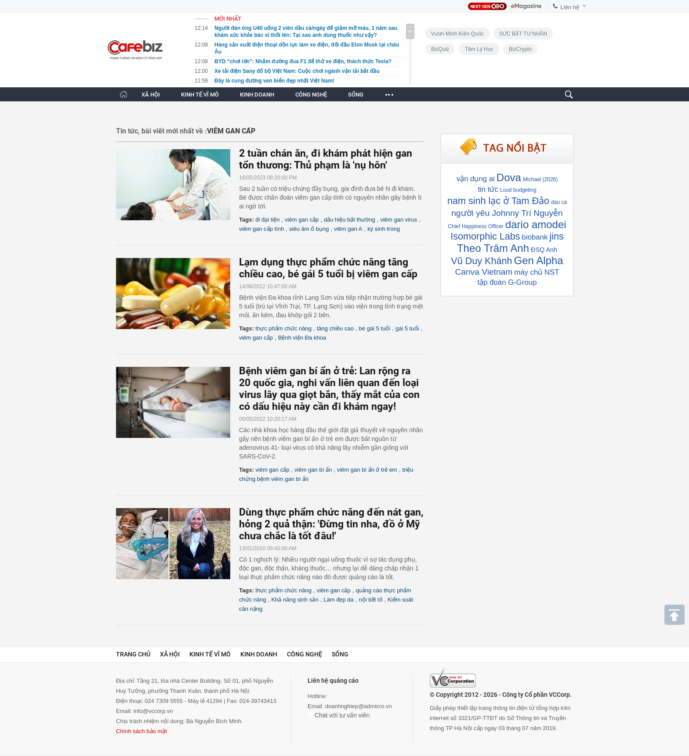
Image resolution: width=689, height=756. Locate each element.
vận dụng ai (476, 179)
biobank (535, 237)
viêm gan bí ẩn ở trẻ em (367, 469)
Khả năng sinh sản (294, 599)
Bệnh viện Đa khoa (302, 337)
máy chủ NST (536, 272)
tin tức (488, 189)
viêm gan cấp (302, 219)
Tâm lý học (479, 49)
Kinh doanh (258, 654)
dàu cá (559, 202)
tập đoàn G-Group (507, 282)
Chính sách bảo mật (141, 731)
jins (556, 236)
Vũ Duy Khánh (481, 260)
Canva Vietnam (483, 271)
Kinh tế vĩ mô (210, 654)
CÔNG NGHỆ (311, 94)
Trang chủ (133, 654)
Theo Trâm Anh (493, 248)
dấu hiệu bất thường (349, 219)
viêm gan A (348, 229)
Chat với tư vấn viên (339, 715)
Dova (509, 177)
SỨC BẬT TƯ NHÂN (523, 34)
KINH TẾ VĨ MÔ (200, 94)
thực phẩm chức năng (283, 328)
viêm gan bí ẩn (313, 469)
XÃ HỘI (150, 94)
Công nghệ (304, 654)
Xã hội (170, 654)
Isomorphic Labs (485, 236)
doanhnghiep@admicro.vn (358, 706)
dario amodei (535, 224)
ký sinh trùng (383, 229)
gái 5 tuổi (407, 328)
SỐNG (355, 94)
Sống (340, 654)
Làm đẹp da (338, 599)
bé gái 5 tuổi (375, 328)
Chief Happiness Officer (476, 226)
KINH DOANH (257, 94)
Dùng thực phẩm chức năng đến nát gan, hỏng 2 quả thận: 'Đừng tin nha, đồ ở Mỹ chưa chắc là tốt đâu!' (331, 524)
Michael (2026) (540, 179)
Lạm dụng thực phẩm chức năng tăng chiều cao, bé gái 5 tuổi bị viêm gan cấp (328, 268)
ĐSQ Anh (544, 249)
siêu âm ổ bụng (309, 229)
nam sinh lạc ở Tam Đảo (498, 200)
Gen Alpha (538, 260)
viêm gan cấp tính (261, 229)
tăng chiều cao (335, 328)
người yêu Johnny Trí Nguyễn (507, 213)
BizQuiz (440, 49)
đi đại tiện (267, 219)
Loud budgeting (518, 190)
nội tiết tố (370, 599)
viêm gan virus (398, 219)
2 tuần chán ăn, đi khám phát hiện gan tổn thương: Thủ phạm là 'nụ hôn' (325, 159)
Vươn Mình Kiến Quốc (457, 34)
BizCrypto (520, 49)
